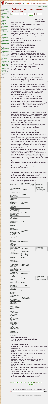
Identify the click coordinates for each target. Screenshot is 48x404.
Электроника (4, 76)
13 (35, 13)
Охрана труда (5, 43)
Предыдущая (13, 13)
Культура (3, 23)
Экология (3, 71)
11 (31, 13)
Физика (3, 64)
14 (37, 13)
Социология (4, 55)
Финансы (3, 68)
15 (39, 13)
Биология (3, 11)
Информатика (5, 17)
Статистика (4, 58)
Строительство (5, 61)
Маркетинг (4, 29)
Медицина (4, 34)
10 (30, 13)
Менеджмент (4, 37)
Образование (5, 40)
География (4, 13)
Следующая (30, 15)
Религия (3, 54)
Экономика (4, 73)
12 (33, 13)
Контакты (45, 6)
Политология (4, 45)
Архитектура (4, 9)
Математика (4, 31)
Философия (4, 65)
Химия (3, 70)
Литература (4, 26)
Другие (3, 16)
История (3, 20)
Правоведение (5, 48)
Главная (39, 6)
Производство (5, 51)
